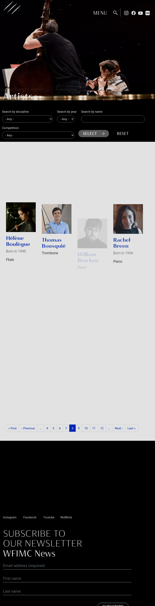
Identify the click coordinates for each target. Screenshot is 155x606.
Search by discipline (15, 111)
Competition (10, 128)
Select (90, 133)
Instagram (126, 12)
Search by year (66, 111)
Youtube (140, 12)
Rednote (148, 12)
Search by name (91, 111)
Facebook (133, 12)
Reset (123, 133)
